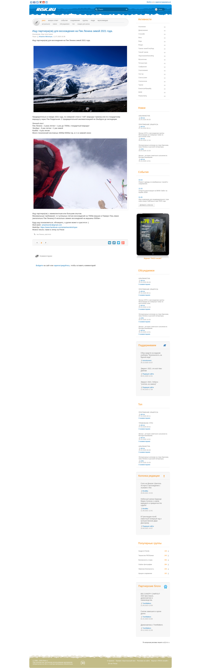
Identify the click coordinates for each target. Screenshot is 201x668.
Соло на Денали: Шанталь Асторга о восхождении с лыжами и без (151, 486)
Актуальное (46, 24)
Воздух (140, 45)
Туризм (140, 85)
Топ (73, 24)
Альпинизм (36, 34)
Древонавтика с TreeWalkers (152, 625)
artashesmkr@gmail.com (52, 225)
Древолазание (143, 30)
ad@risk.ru (166, 642)
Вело (140, 37)
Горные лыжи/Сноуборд (146, 48)
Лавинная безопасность (146, 569)
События (64, 20)
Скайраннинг (142, 66)
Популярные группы (149, 543)
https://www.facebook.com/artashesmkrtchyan (58, 227)
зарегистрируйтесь (62, 265)
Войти (149, 2)
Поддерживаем (147, 345)
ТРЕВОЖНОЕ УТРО (146, 423)
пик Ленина (40, 234)
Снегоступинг (142, 77)
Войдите (39, 265)
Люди (93, 20)
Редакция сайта (148, 374)
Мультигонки (142, 59)
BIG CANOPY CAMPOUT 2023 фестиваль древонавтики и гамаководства (150, 597)
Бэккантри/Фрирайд (144, 88)
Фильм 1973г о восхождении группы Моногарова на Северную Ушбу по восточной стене (151, 134)
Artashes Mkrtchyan (45, 36)
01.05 (141, 197)
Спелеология (142, 81)
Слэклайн (141, 34)
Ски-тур (140, 74)
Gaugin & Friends (143, 551)
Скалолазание (143, 70)
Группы (85, 20)
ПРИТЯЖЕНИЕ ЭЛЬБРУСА (148, 124)
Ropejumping (142, 96)
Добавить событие (146, 205)
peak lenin (48, 234)
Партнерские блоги (153, 586)
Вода (140, 41)
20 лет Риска (112, 663)
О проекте (110, 661)
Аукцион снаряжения (145, 573)
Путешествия (142, 63)
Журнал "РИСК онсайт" (153, 258)
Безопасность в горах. (145, 560)
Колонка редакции (149, 475)
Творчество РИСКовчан (146, 555)
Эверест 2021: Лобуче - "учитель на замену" (150, 383)
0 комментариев (144, 284)
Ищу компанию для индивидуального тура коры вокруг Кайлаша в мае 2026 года (154, 200)
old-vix (142, 118)
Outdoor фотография (145, 564)
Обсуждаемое (64, 24)
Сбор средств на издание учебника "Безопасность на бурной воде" (151, 355)
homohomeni (147, 360)
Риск (43, 20)
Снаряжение (75, 20)
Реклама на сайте (143, 661)
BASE (140, 92)
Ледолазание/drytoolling (146, 56)
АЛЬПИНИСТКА (144, 116)
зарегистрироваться (163, 2)
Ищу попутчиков (47, 34)
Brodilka (145, 491)
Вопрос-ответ (53, 20)
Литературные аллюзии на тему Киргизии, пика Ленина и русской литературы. (154, 146)
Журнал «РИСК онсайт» (159, 661)
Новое (55, 24)
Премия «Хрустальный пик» (126, 661)
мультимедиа (103, 20)
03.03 (141, 180)
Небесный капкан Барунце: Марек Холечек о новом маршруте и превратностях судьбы (151, 502)
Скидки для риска (83, 24)
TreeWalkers (147, 603)
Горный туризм (143, 52)
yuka (142, 149)
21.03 (141, 188)
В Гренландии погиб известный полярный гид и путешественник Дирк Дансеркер (151, 520)
